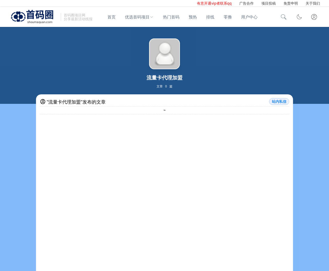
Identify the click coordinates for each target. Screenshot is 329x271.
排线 (210, 17)
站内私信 (279, 101)
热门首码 (171, 17)
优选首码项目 (137, 17)
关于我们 (313, 3)
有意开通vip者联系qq (214, 3)
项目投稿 (268, 3)
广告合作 (246, 3)
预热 (193, 17)
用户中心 (249, 17)
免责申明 (291, 3)
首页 (111, 17)
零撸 (228, 17)
